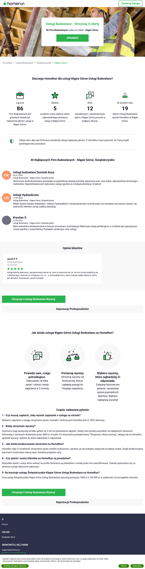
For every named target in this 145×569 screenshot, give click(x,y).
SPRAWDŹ (72, 37)
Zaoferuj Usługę (130, 3)
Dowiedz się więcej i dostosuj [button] (15, 566)
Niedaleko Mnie (8, 537)
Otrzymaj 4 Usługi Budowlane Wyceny (33, 299)
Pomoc (5, 524)
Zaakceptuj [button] (137, 566)
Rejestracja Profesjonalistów (72, 309)
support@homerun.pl (11, 550)
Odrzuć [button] (123, 566)
